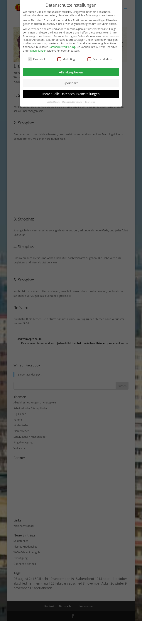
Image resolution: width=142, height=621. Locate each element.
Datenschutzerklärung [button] (72, 102)
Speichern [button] (70, 83)
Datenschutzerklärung (62, 47)
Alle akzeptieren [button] (71, 72)
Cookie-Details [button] (53, 102)
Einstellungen (38, 50)
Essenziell (36, 59)
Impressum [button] (90, 102)
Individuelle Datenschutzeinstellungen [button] (71, 94)
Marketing (66, 59)
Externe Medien (99, 59)
